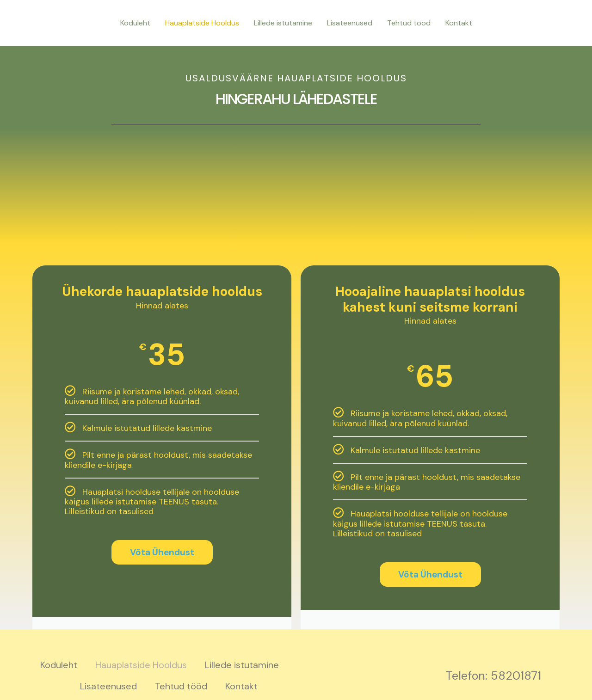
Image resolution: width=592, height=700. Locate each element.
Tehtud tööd (409, 23)
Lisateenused (349, 23)
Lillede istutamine (283, 23)
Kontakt (458, 23)
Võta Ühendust (162, 552)
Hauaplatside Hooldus (202, 23)
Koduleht (135, 23)
